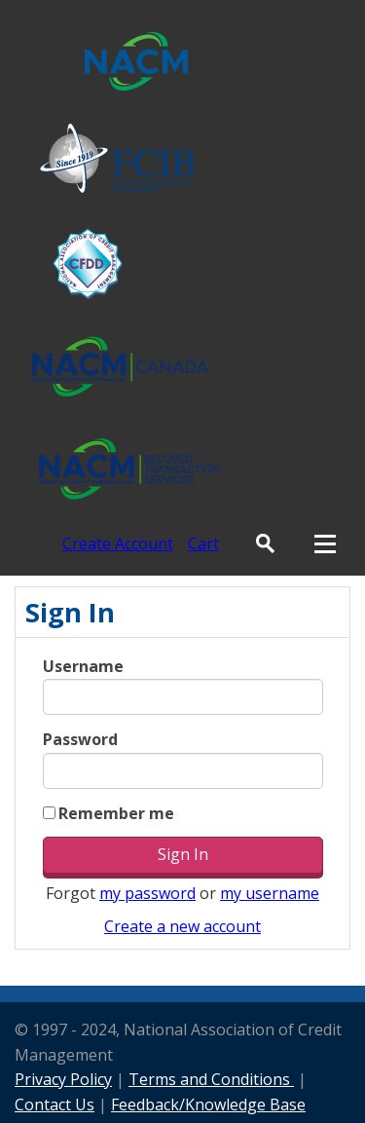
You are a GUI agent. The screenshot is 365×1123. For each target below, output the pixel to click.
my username (269, 893)
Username (83, 666)
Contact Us (54, 1104)
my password (147, 893)
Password (80, 739)
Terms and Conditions (211, 1079)
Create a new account (182, 926)
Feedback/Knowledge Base (208, 1104)
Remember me (116, 813)
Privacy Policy (63, 1079)
